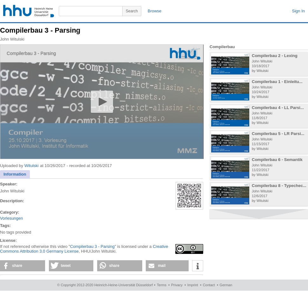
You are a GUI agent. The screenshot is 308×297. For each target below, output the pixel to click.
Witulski (31, 165)
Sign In (298, 11)
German (226, 285)
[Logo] (185, 54)
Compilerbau (222, 46)
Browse (154, 11)
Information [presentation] (14, 174)
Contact (209, 285)
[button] (101, 101)
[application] (102, 102)
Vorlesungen (11, 218)
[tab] (15, 174)
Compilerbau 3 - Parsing (92, 246)
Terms (161, 285)
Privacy (177, 285)
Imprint (192, 285)
